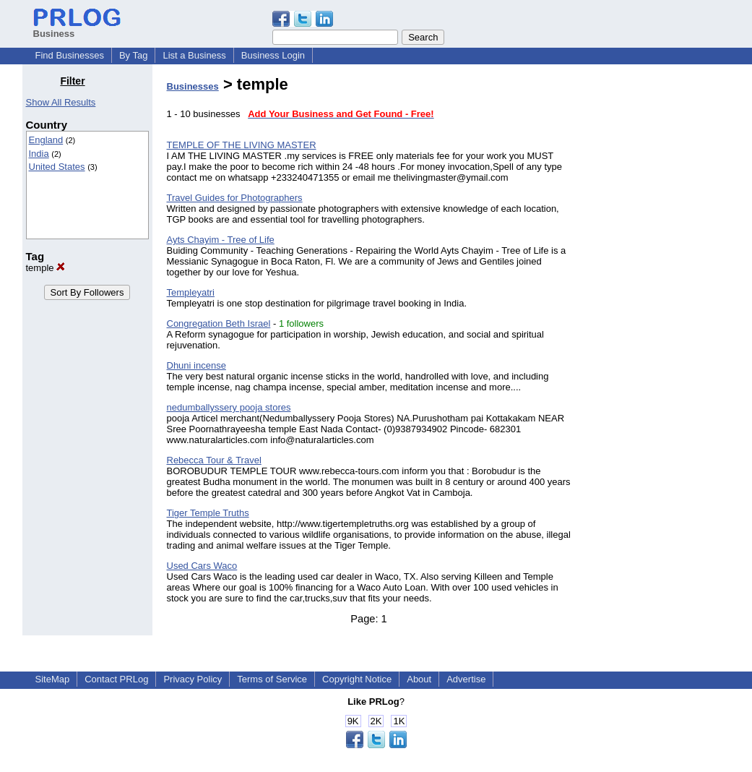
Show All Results (61, 102)
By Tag (133, 55)
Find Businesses (69, 55)
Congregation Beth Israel (219, 323)
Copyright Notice (357, 679)
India (39, 153)
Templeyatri (191, 292)
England (46, 139)
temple (46, 267)
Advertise (465, 679)
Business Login (273, 55)
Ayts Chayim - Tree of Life (221, 239)
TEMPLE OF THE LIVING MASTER (241, 145)
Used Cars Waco (202, 565)
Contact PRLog (116, 679)
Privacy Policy (192, 679)
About (419, 679)
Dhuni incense (196, 365)
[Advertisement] (656, 292)
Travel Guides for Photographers (235, 197)
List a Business (194, 55)
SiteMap (52, 679)
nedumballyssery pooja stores (229, 407)
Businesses (193, 86)
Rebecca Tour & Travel (214, 460)
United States (57, 166)
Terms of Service (272, 679)
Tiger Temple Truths (208, 512)
